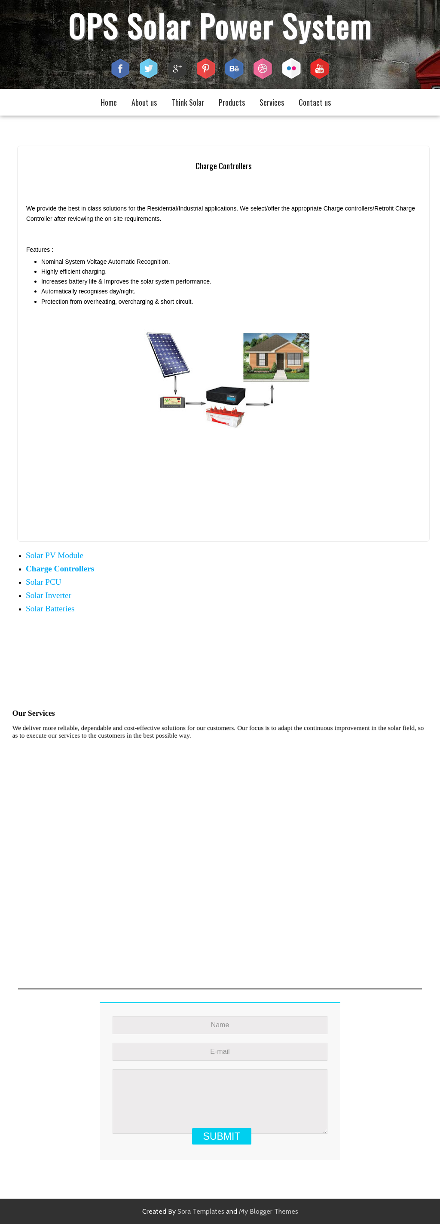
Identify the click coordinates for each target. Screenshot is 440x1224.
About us (144, 102)
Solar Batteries (50, 608)
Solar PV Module (54, 555)
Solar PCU (43, 581)
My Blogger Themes (268, 1211)
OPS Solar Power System (220, 26)
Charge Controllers (60, 568)
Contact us (315, 102)
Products (232, 102)
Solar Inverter (48, 595)
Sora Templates (200, 1211)
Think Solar (187, 102)
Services (272, 102)
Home (109, 102)
